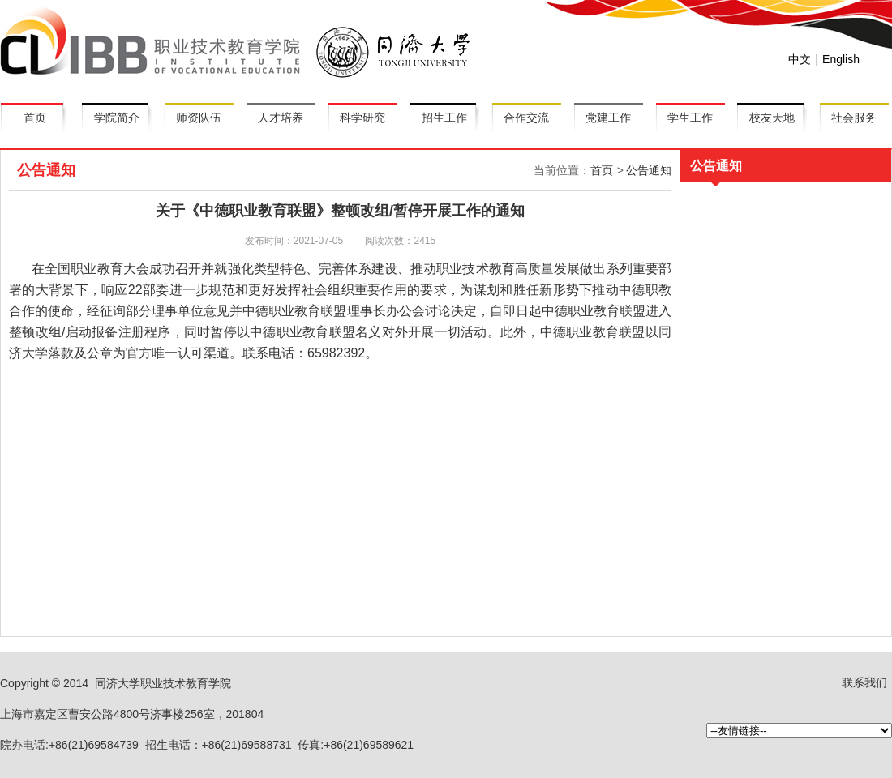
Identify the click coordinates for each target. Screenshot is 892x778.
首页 (35, 117)
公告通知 (648, 170)
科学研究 (362, 117)
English (841, 59)
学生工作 (690, 117)
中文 (799, 59)
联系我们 (864, 682)
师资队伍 (198, 117)
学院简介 (116, 117)
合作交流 (526, 117)
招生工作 (444, 117)
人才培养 (280, 117)
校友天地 (772, 117)
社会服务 (854, 117)
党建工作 (608, 117)
